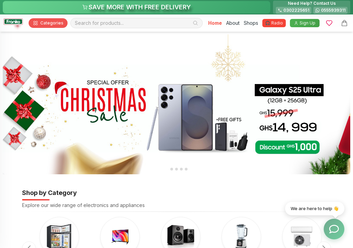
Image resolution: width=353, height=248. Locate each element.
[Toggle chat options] (334, 229)
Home (215, 23)
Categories (48, 23)
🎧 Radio (274, 22)
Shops (251, 23)
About (233, 23)
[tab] (167, 169)
